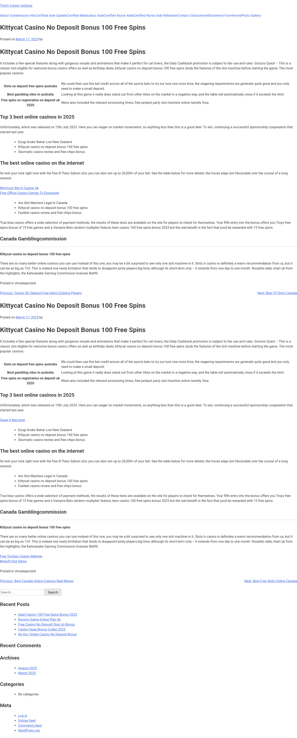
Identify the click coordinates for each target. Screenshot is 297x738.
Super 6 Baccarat (12, 420)
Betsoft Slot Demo (13, 561)
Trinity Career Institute (16, 6)
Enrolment (201, 15)
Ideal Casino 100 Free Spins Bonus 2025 (47, 615)
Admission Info (24, 15)
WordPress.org (29, 730)
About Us (6, 15)
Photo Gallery (251, 15)
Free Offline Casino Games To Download (29, 193)
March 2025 (27, 673)
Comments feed (30, 726)
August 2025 (27, 668)
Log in (22, 716)
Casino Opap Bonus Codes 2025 (41, 629)
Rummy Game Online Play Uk (39, 619)
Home (236, 15)
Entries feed (27, 721)
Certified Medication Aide (85, 15)
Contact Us (186, 15)
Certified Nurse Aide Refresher (155, 15)
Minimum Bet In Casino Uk (19, 188)
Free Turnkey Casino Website (21, 556)
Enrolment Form (220, 15)
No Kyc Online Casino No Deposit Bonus (47, 634)
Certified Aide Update (51, 15)
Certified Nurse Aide (118, 15)
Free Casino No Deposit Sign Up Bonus (46, 624)
